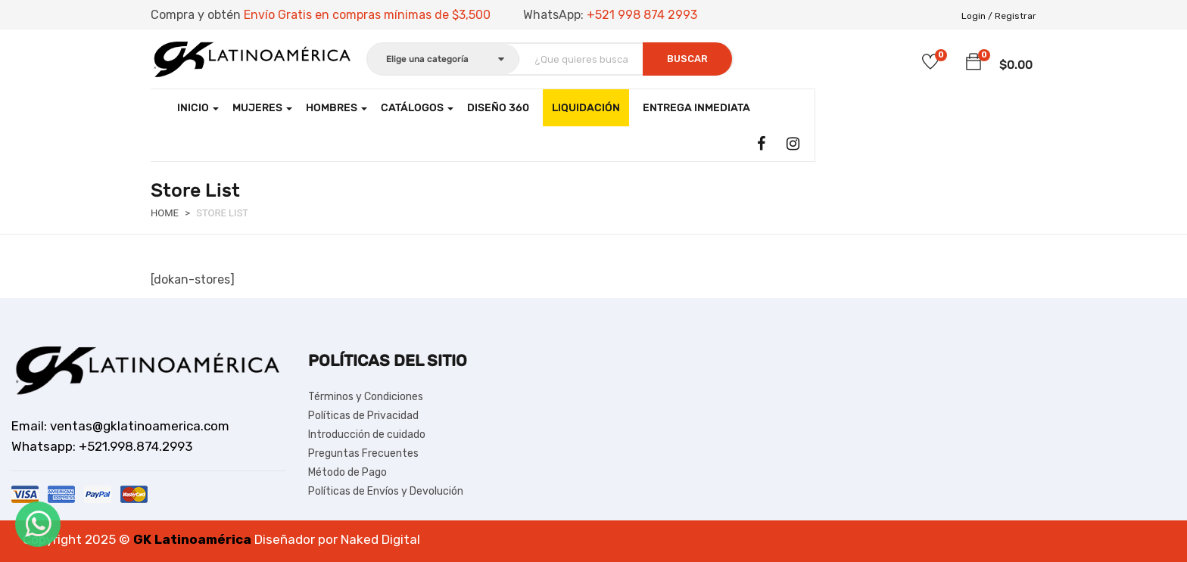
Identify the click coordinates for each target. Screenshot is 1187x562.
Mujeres (262, 107)
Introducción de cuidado (366, 434)
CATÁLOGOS (417, 107)
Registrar (1015, 16)
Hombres (336, 107)
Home (165, 213)
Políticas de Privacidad (363, 415)
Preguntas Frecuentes (363, 453)
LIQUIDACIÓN (586, 107)
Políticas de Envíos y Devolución (385, 491)
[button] (973, 62)
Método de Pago (347, 472)
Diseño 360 (498, 107)
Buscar (687, 58)
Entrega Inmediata (696, 107)
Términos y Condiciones (365, 396)
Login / (976, 16)
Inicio (198, 107)
